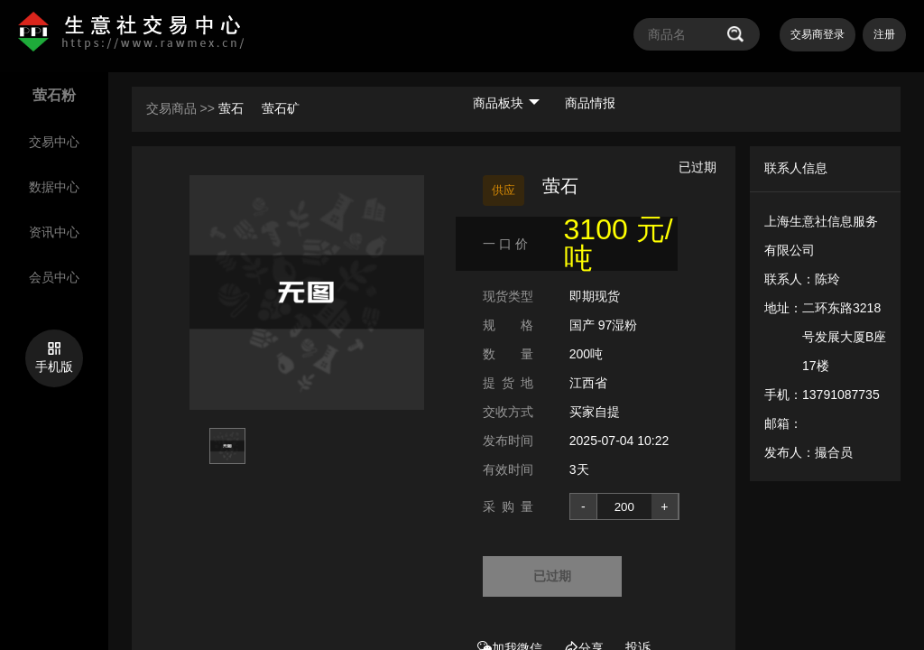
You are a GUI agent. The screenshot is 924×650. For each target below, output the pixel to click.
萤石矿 (281, 108)
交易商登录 (817, 34)
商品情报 (590, 103)
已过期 (552, 576)
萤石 (232, 108)
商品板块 (506, 103)
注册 (884, 34)
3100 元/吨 (618, 243)
